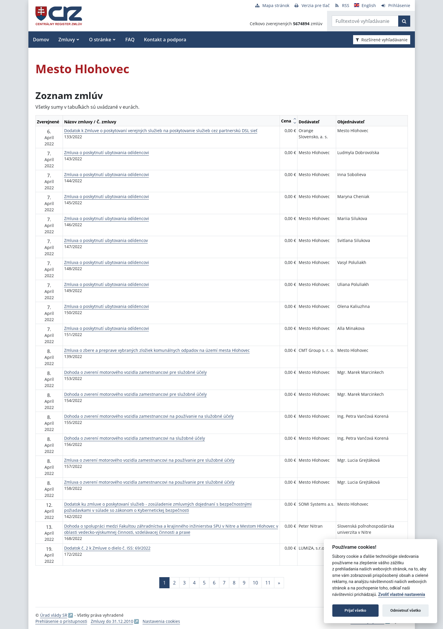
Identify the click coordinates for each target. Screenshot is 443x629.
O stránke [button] (100, 39)
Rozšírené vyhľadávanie (382, 39)
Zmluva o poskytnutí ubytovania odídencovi (106, 152)
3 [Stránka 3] (184, 582)
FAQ (130, 39)
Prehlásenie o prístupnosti (61, 621)
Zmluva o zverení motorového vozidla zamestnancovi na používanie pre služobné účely (149, 460)
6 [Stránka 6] (214, 582)
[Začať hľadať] (404, 21)
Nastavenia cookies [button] (161, 621)
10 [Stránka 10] (255, 582)
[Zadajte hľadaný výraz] (365, 21)
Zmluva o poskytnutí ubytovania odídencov (106, 240)
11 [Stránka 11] (268, 582)
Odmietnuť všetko (405, 610)
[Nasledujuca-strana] (279, 582)
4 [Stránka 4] (194, 582)
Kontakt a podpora (165, 39)
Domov (41, 39)
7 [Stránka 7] (224, 582)
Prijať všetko (355, 610)
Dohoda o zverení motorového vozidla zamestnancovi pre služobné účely (135, 372)
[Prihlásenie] (395, 5)
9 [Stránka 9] (244, 582)
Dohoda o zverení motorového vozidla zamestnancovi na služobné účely (134, 438)
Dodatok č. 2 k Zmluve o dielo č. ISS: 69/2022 (107, 548)
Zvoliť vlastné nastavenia (401, 594)
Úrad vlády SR (53, 615)
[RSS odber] (341, 5)
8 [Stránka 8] (234, 582)
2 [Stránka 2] (174, 582)
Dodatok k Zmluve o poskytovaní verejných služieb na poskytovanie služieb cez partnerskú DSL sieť (160, 130)
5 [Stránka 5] (204, 582)
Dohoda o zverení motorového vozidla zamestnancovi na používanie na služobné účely (149, 416)
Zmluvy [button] (67, 39)
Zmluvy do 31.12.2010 (112, 621)
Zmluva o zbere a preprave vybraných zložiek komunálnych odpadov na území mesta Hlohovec (157, 350)
